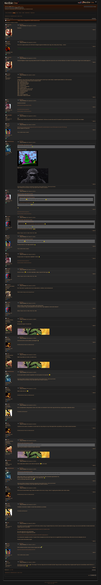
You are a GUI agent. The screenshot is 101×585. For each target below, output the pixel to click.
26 (10, 18)
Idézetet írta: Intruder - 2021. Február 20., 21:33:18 (25, 193)
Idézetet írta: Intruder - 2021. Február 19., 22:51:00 (27, 197)
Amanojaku (9, 115)
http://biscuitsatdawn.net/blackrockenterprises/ (24, 111)
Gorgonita (9, 24)
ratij (7, 561)
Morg (8, 522)
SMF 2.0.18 (46, 582)
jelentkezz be (16, 6)
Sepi (8, 337)
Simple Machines (54, 582)
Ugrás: (89, 575)
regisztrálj (21, 6)
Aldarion (8, 284)
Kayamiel (9, 460)
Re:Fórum (21, 24)
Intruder (8, 216)
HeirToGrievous (10, 141)
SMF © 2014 (50, 582)
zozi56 (8, 404)
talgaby (8, 41)
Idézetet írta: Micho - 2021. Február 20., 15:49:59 (25, 144)
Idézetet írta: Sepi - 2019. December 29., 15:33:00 (25, 471)
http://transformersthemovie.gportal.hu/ (23, 109)
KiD (7, 99)
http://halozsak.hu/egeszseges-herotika (24, 105)
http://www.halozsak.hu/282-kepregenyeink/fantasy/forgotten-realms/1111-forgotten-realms (33, 529)
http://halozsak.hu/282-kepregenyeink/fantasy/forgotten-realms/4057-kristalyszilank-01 (32, 534)
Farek (8, 318)
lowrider (8, 74)
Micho (8, 123)
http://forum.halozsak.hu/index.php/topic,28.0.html (26, 549)
